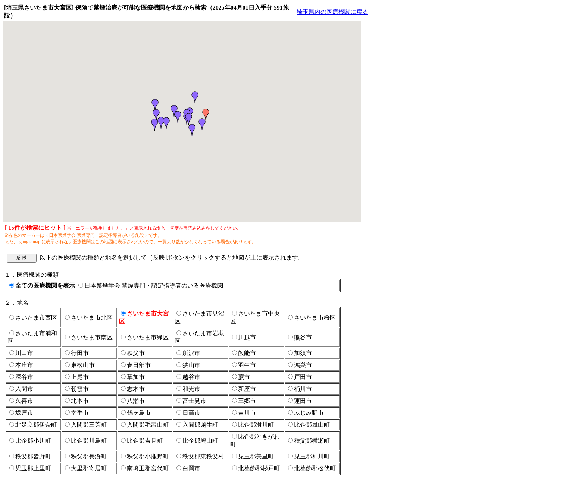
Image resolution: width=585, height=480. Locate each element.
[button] (156, 115)
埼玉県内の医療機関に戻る (332, 12)
